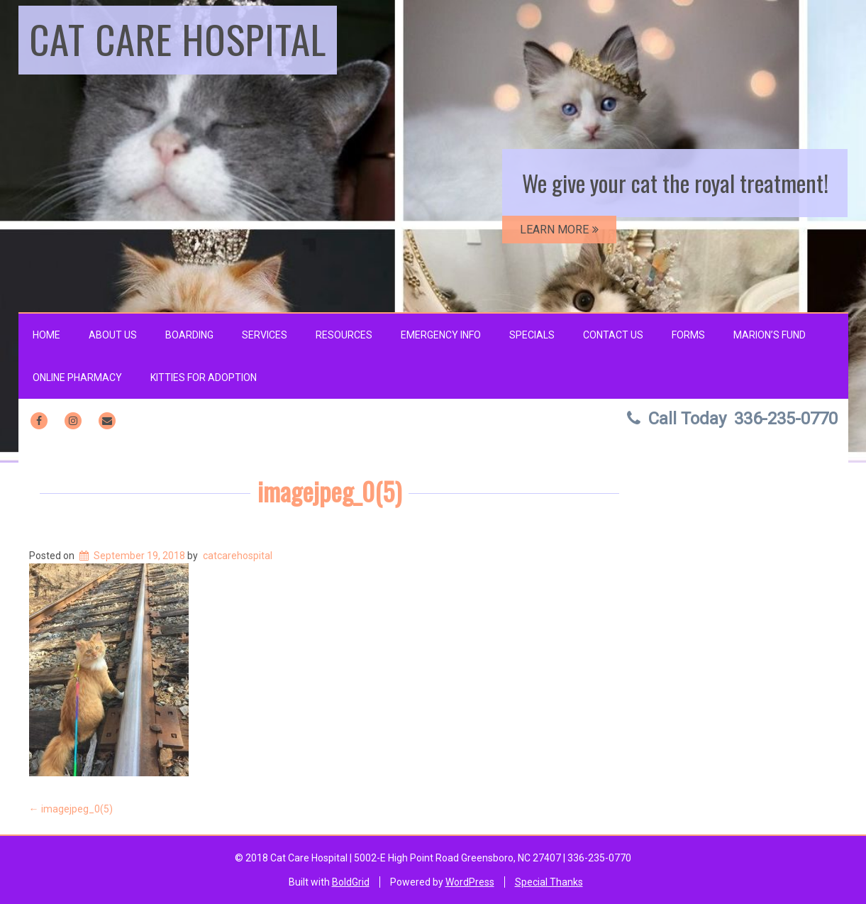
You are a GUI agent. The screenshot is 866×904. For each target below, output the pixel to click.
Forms (688, 335)
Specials (532, 335)
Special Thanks (549, 882)
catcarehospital (237, 555)
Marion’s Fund (769, 335)
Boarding (189, 335)
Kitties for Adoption (203, 377)
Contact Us (613, 335)
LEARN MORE (559, 229)
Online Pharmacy (77, 377)
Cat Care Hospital (177, 38)
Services (264, 335)
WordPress (469, 882)
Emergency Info (441, 335)
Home (46, 335)
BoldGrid (351, 882)
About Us (113, 335)
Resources (344, 335)
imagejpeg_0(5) (329, 490)
